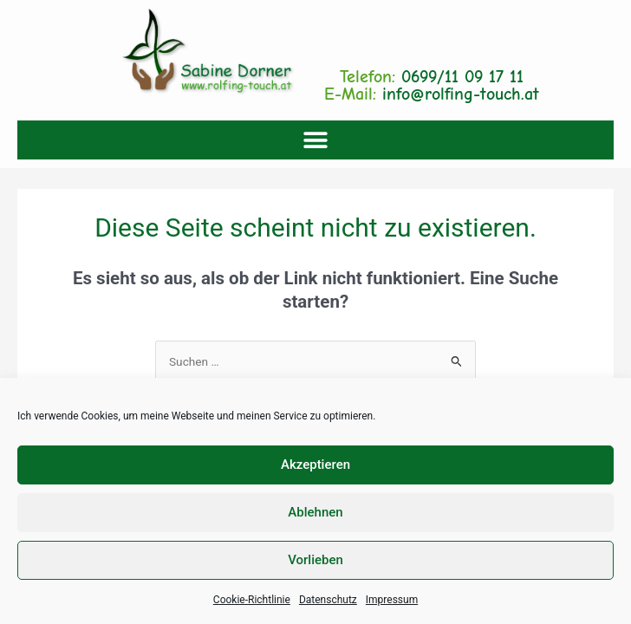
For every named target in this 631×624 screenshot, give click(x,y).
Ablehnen (315, 512)
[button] (315, 139)
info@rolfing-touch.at (460, 94)
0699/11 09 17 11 (462, 77)
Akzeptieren (315, 464)
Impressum (392, 600)
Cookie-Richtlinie (251, 600)
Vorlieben (315, 560)
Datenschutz (328, 600)
